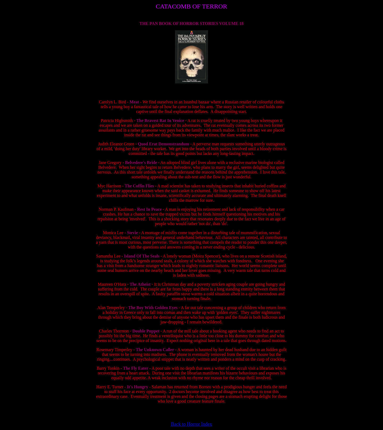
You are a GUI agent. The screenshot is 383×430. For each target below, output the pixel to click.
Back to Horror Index (191, 424)
